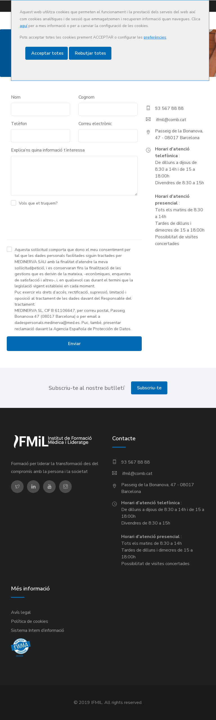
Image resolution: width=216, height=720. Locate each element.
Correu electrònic (95, 124)
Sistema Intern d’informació (37, 630)
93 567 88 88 (169, 108)
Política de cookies (29, 621)
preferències (155, 37)
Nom (16, 97)
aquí (23, 25)
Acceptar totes (47, 53)
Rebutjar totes (90, 53)
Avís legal (21, 612)
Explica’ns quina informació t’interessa (48, 150)
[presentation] (49, 224)
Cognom (86, 97)
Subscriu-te (149, 388)
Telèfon (19, 124)
